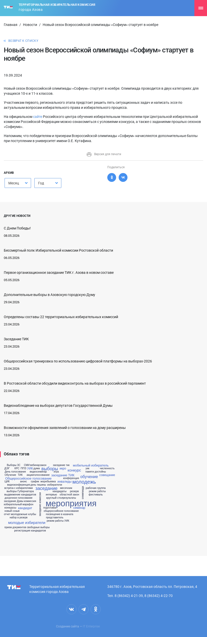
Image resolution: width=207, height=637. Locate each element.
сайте (37, 117)
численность (107, 468)
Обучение (10, 475)
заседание (46, 488)
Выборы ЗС (13, 465)
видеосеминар (38, 472)
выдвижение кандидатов (20, 494)
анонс (23, 481)
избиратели (54, 484)
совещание (107, 475)
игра (56, 472)
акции (30, 475)
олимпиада (83, 492)
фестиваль (96, 494)
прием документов (15, 527)
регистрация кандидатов (30, 530)
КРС (16, 468)
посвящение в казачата (59, 514)
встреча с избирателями (18, 488)
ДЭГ (7, 468)
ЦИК (7, 481)
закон (43, 465)
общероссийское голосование (61, 511)
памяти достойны (96, 472)
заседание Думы (13, 501)
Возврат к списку (23, 41)
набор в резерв (19, 517)
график (35, 481)
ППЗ (23, 468)
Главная (10, 25)
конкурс (74, 470)
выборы (49, 468)
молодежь (84, 481)
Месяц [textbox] (13, 183)
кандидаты (59, 491)
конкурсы (10, 507)
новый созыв (12, 511)
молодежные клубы (23, 514)
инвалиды (65, 481)
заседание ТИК (62, 475)
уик (87, 468)
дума (36, 468)
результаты (69, 498)
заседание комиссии (40, 504)
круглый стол (54, 497)
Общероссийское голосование (28, 478)
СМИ (27, 465)
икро (63, 468)
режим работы (97, 491)
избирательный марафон (18, 504)
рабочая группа (96, 488)
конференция (71, 478)
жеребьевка (48, 481)
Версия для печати (103, 154)
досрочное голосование (18, 498)
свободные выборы (38, 527)
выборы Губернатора (20, 491)
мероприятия (71, 503)
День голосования (15, 472)
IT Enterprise (91, 626)
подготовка (49, 508)
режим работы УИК (58, 521)
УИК (30, 468)
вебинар (35, 465)
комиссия (30, 501)
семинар (79, 507)
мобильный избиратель (91, 465)
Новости (30, 25)
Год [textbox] (41, 183)
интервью (51, 494)
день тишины (38, 485)
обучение (89, 477)
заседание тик (61, 465)
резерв (74, 491)
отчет (7, 514)
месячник (66, 488)
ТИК (20, 475)
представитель (54, 517)
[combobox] (18, 183)
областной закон (69, 494)
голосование (41, 475)
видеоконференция (18, 485)
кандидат (25, 508)
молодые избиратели (26, 522)
